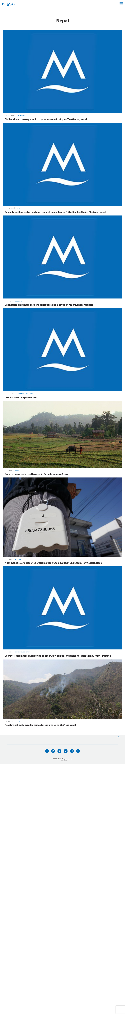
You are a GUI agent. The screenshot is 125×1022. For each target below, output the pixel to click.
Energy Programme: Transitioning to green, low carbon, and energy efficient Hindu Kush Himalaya (58, 655)
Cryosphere (20, 115)
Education (19, 301)
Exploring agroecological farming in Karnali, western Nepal (36, 474)
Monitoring (20, 559)
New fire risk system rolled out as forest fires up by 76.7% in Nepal (40, 724)
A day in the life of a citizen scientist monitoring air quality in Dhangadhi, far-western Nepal (53, 562)
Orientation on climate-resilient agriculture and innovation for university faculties (49, 304)
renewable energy (22, 652)
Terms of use (64, 761)
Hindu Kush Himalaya (24, 394)
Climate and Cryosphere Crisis (21, 397)
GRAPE (17, 470)
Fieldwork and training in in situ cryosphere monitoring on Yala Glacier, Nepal (46, 119)
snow (18, 208)
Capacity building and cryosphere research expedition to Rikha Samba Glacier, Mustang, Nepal (55, 212)
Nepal (18, 721)
